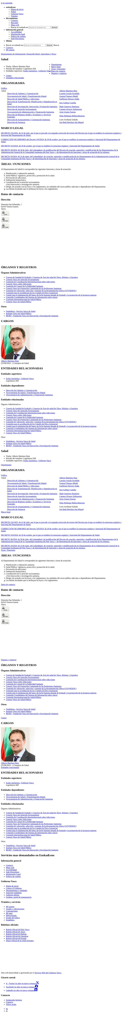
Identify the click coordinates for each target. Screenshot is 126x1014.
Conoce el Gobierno (14, 888)
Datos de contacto (8, 584)
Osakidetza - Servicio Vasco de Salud (20, 311)
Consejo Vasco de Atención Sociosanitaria (22, 280)
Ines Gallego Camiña (67, 103)
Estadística (10, 920)
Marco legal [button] (56, 67)
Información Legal (13, 874)
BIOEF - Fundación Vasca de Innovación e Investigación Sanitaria (32, 316)
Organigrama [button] (56, 64)
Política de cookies (18, 36)
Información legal (18, 34)
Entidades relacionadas (10, 767)
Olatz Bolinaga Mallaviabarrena (72, 116)
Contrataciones (12, 911)
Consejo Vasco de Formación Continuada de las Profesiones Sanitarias (33, 288)
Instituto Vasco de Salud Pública (18, 314)
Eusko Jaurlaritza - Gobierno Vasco (37, 71)
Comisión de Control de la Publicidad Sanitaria (24, 286)
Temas (13, 12)
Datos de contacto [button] (58, 71)
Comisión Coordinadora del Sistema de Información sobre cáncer (31, 297)
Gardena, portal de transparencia (19, 897)
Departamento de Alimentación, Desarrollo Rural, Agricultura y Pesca (28, 54)
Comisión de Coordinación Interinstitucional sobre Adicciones (30, 282)
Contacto (14, 20)
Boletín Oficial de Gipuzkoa (17, 936)
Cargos (4, 718)
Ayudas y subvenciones (15, 909)
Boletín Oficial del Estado (16, 938)
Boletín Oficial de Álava (15, 932)
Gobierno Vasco (17, 14)
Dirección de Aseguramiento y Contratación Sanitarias (28, 120)
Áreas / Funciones (8, 550)
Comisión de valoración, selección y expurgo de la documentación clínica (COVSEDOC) (41, 291)
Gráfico (4, 88)
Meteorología (11, 915)
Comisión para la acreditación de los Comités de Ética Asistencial (32, 293)
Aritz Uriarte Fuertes (67, 112)
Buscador (14, 23)
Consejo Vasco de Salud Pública (18, 302)
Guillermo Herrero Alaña (69, 99)
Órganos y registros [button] (59, 73)
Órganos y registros (8, 660)
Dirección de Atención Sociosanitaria (22, 109)
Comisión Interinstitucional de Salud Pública (23, 299)
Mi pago (9, 913)
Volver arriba (11, 1004)
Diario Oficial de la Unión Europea (20, 941)
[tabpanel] (63, 102)
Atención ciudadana (14, 893)
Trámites (14, 16)
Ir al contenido (6, 3)
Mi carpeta (10, 50)
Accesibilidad (16, 32)
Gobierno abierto (12, 895)
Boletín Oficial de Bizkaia (16, 934)
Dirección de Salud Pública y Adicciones (23, 99)
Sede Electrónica (17, 39)
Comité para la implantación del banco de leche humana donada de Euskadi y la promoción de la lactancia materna (51, 295)
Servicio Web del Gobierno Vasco (48, 973)
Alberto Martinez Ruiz (68, 91)
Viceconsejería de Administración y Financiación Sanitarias (30, 112)
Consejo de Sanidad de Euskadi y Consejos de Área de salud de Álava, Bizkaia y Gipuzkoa (42, 277)
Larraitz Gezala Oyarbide (69, 94)
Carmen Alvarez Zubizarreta (70, 109)
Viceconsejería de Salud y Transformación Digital (26, 96)
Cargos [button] (8, 76)
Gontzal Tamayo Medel (68, 96)
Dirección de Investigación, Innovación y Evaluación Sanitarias (32, 107)
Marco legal (5, 512)
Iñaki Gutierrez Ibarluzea (69, 107)
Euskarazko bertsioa (14, 1000)
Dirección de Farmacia (16, 122)
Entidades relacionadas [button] (15, 78)
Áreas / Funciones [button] (58, 69)
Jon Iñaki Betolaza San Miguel (71, 122)
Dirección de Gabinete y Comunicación (22, 94)
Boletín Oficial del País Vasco (18, 930)
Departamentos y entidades (16, 890)
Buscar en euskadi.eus (19, 27)
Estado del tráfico (13, 918)
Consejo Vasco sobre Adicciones (19, 284)
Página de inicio (17, 9)
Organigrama (6, 465)
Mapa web (15, 25)
